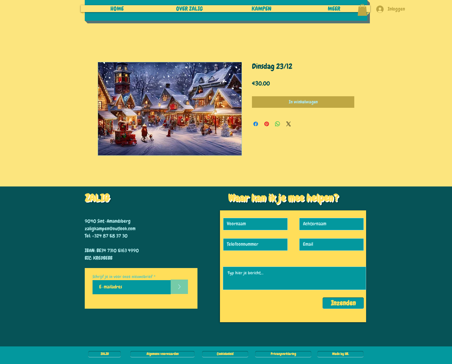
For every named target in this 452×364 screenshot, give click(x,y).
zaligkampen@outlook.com (110, 228)
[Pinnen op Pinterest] (266, 123)
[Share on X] (288, 123)
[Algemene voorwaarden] (162, 354)
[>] (179, 287)
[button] (362, 10)
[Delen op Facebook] (255, 123)
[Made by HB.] (340, 354)
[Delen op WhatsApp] (277, 123)
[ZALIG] (104, 354)
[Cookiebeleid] (225, 354)
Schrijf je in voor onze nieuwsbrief (122, 277)
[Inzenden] (343, 303)
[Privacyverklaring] (283, 354)
